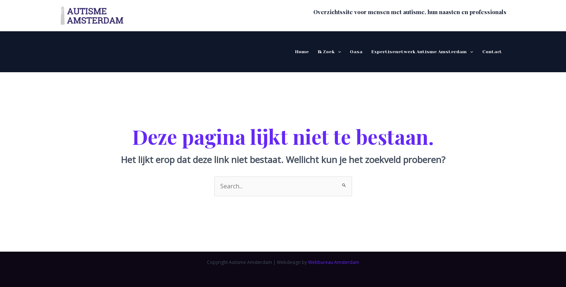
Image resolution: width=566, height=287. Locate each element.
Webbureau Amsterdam (333, 262)
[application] (338, 51)
